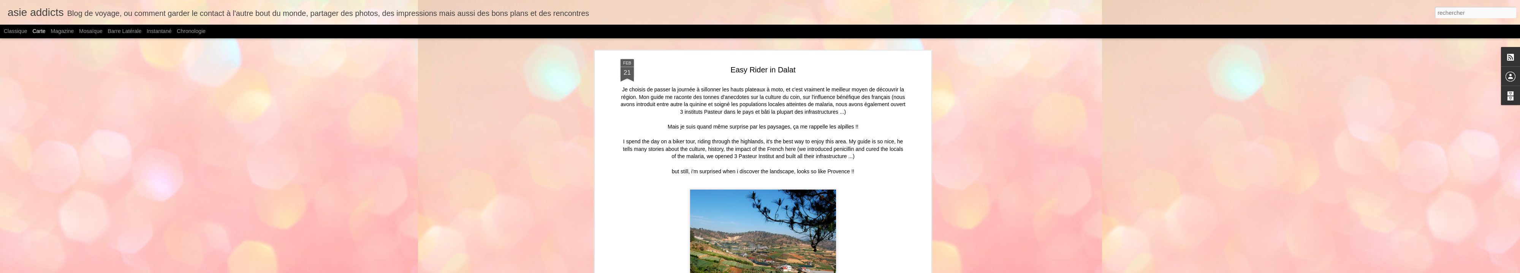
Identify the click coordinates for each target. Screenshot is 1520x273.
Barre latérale (124, 31)
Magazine (62, 31)
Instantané (159, 31)
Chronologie (191, 31)
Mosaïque (90, 31)
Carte (38, 31)
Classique (15, 31)
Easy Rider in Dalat (762, 70)
